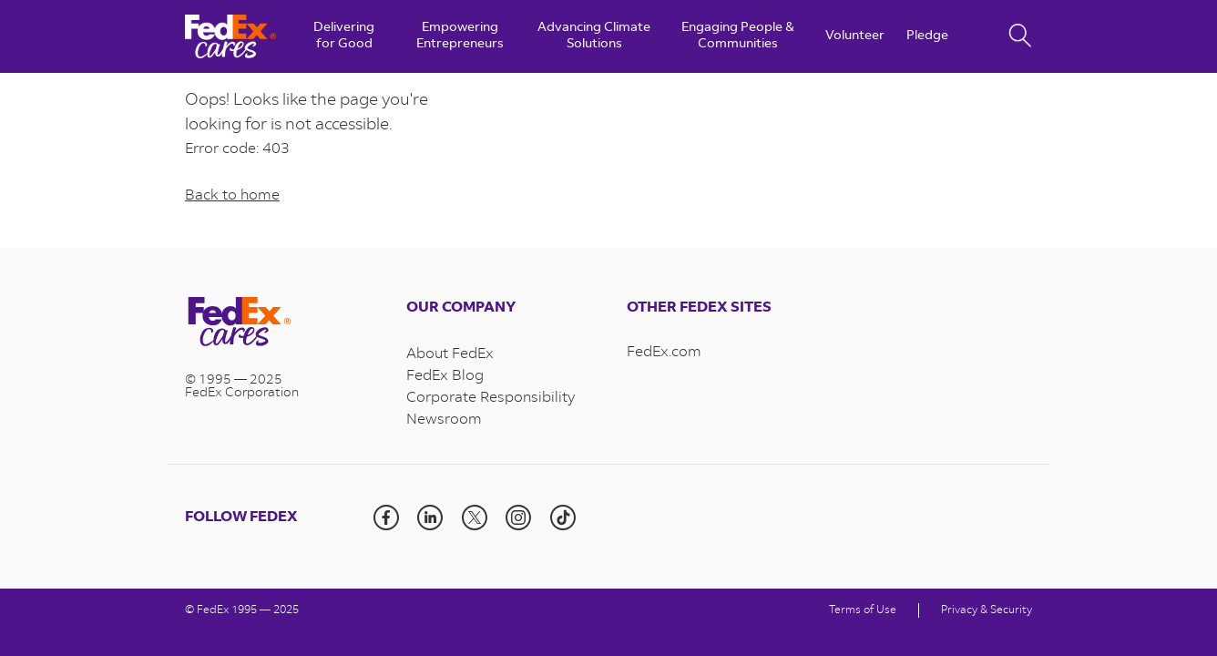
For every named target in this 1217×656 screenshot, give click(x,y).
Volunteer (855, 36)
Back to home (232, 196)
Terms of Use (862, 610)
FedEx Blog (445, 376)
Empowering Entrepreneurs (460, 36)
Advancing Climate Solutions (593, 36)
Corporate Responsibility (490, 398)
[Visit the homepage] (277, 323)
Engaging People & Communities (737, 36)
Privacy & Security (986, 610)
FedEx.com (664, 352)
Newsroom (444, 420)
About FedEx (450, 354)
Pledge (927, 36)
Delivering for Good (343, 36)
